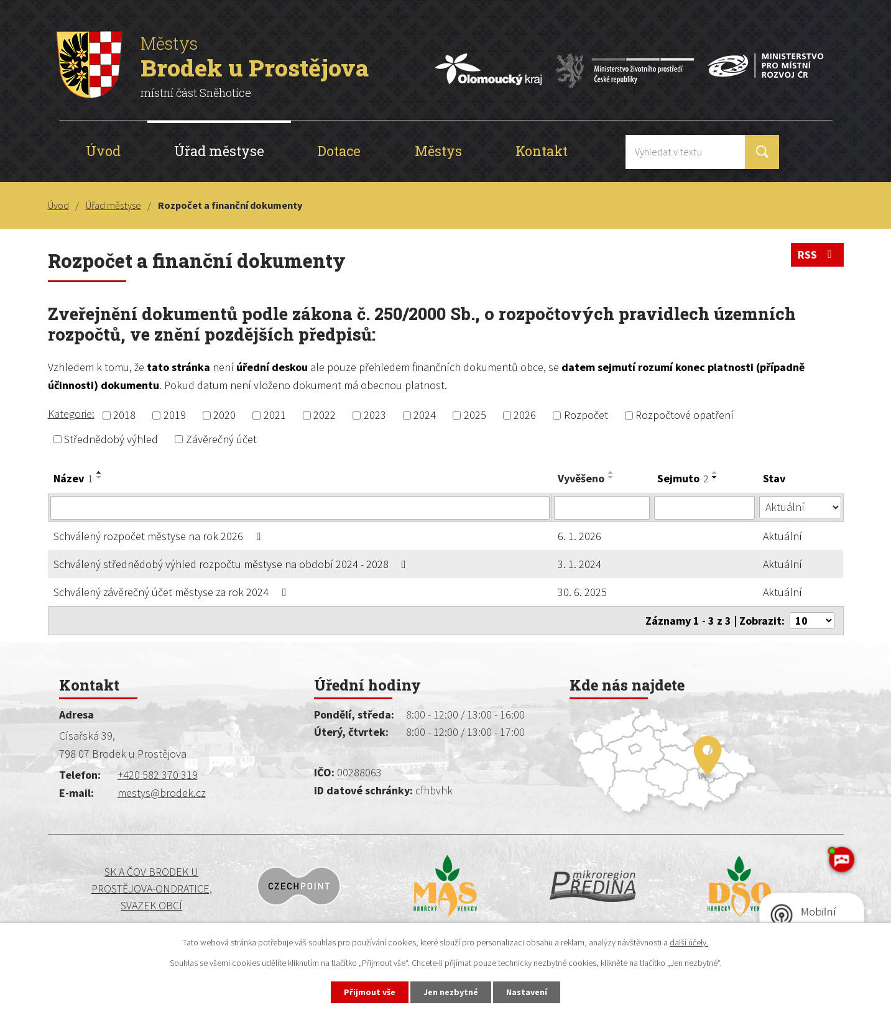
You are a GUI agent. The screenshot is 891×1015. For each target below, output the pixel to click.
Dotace (339, 151)
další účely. (689, 942)
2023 (375, 415)
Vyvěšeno (581, 478)
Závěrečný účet (221, 439)
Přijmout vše (369, 992)
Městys (438, 151)
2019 (175, 415)
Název (73, 478)
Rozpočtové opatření (684, 415)
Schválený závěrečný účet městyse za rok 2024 (172, 592)
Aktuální (782, 536)
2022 (324, 415)
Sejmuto (682, 478)
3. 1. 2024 (579, 564)
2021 (275, 415)
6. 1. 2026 (579, 536)
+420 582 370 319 (158, 775)
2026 (525, 415)
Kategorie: (71, 413)
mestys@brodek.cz (162, 793)
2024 (424, 415)
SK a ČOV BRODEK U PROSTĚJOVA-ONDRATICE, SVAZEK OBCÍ (151, 888)
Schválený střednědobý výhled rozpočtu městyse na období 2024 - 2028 (232, 564)
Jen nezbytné (450, 992)
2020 (224, 415)
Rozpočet (586, 415)
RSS (817, 254)
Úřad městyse (219, 151)
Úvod (103, 151)
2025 (475, 415)
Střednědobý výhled (111, 439)
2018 (124, 415)
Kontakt (541, 151)
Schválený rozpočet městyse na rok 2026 (159, 536)
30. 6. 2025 (582, 592)
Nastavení (526, 992)
